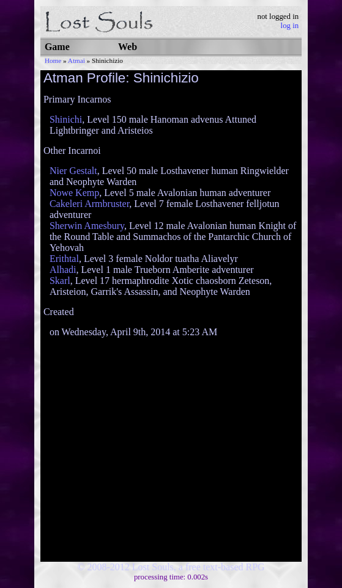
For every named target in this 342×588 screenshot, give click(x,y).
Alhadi (63, 269)
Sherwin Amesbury (87, 225)
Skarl (60, 280)
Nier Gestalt (73, 170)
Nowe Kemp (74, 192)
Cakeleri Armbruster (89, 203)
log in (290, 25)
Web (127, 47)
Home (53, 60)
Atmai (76, 60)
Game (57, 47)
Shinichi (66, 119)
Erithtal (64, 258)
